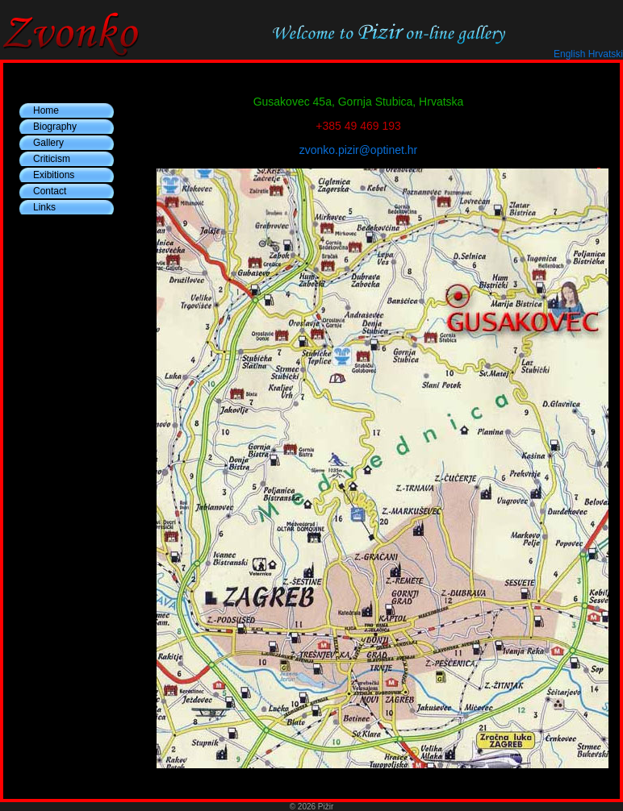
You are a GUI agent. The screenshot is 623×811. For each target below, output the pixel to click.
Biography (55, 126)
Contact (49, 191)
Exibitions (53, 175)
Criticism (51, 158)
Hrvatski (605, 54)
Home (46, 110)
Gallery (48, 142)
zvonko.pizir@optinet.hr (358, 149)
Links (44, 207)
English (569, 54)
